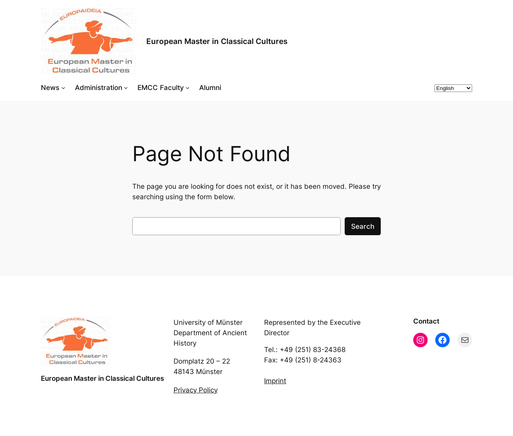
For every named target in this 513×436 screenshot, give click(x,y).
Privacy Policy (196, 390)
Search (362, 226)
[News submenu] (63, 88)
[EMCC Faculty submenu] (188, 88)
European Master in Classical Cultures (216, 41)
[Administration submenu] (126, 88)
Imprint (275, 381)
